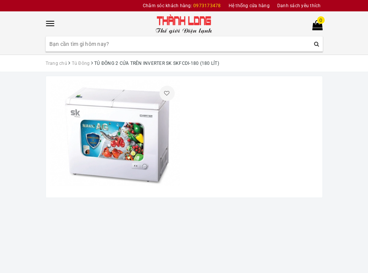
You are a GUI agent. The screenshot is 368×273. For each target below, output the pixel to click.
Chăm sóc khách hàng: (182, 5)
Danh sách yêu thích (299, 5)
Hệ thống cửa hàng (249, 5)
